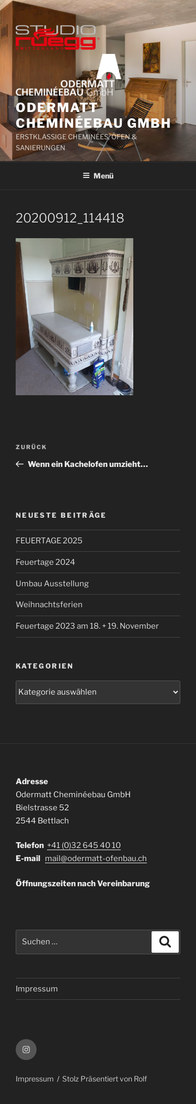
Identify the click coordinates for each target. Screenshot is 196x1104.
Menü (98, 175)
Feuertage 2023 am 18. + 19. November (87, 626)
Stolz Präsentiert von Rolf (104, 1078)
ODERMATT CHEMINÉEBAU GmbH (93, 115)
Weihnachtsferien (49, 604)
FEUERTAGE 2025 (49, 540)
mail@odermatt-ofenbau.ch (96, 858)
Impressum (37, 989)
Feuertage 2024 (45, 562)
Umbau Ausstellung (52, 583)
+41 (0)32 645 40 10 (84, 845)
